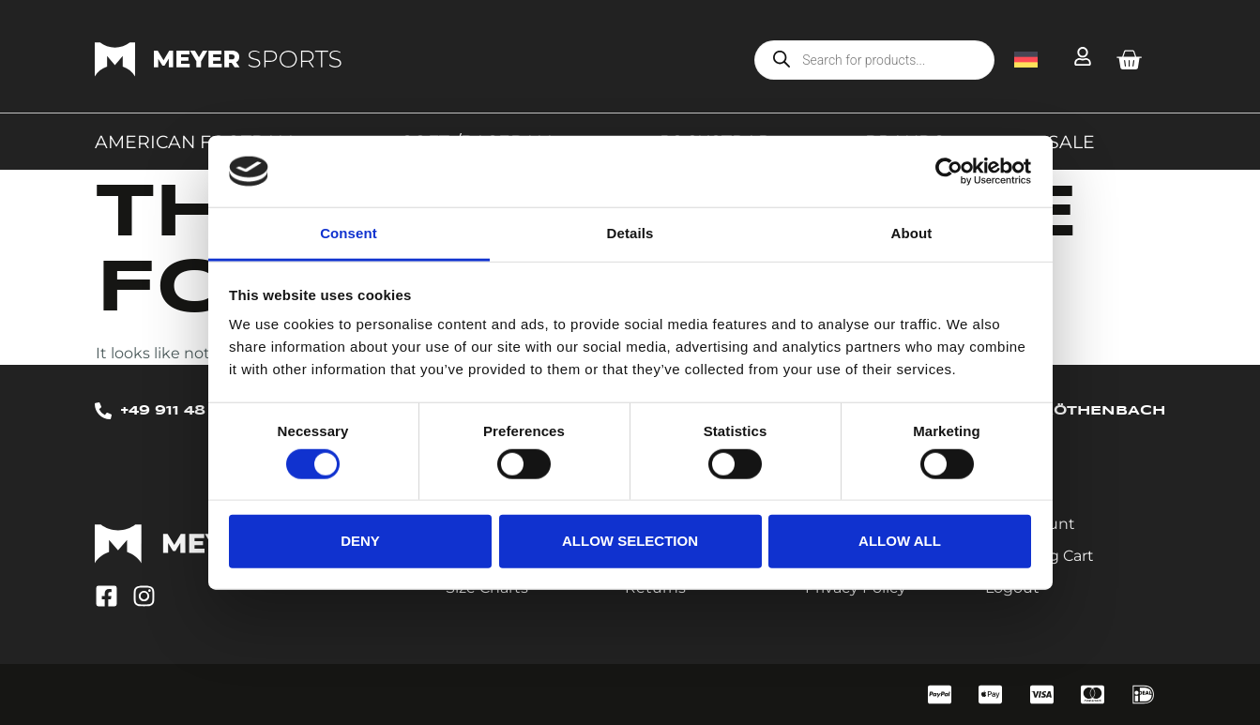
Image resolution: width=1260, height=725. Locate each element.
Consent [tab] (348, 233)
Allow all (899, 541)
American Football (201, 141)
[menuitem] (1026, 59)
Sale (1071, 141)
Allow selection (630, 541)
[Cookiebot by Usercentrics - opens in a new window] (949, 172)
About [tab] (912, 233)
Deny (360, 541)
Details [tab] (630, 233)
